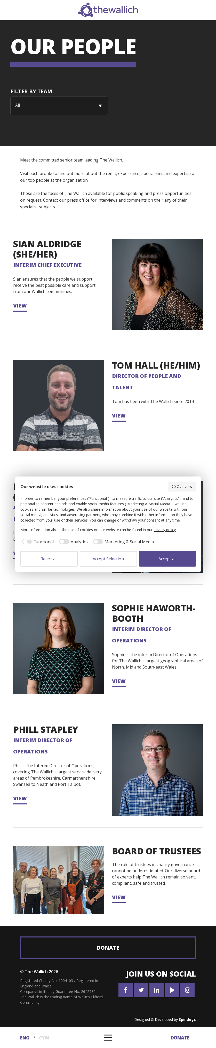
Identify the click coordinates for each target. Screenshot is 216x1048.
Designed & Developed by (165, 1019)
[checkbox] (37, 542)
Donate (108, 947)
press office (78, 200)
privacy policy (165, 529)
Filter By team (31, 91)
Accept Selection (108, 559)
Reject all (49, 559)
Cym (44, 1038)
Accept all (167, 559)
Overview (182, 486)
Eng (25, 1038)
